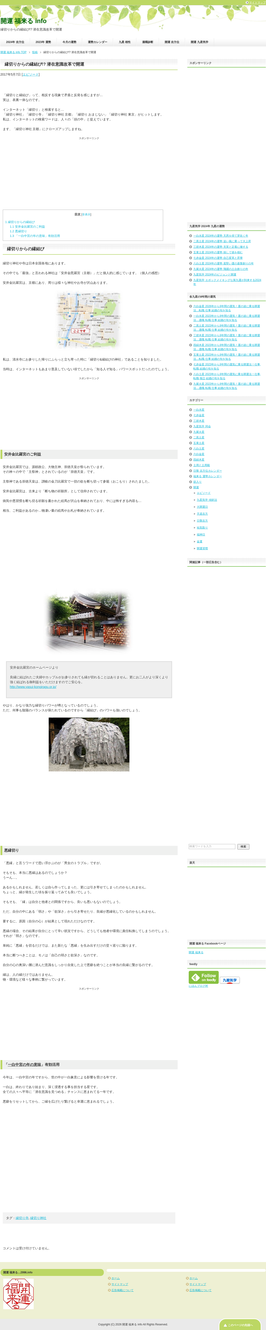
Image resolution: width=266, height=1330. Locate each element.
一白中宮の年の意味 (24, 1065)
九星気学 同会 (202, 426)
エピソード (31, 74)
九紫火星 (198, 432)
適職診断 (147, 42)
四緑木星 (198, 459)
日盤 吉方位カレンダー (207, 470)
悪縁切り (18, 231)
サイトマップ (119, 1284)
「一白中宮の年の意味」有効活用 (35, 236)
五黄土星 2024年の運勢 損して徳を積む (217, 252)
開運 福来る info (23, 21)
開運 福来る (196, 952)
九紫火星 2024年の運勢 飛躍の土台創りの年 (220, 269)
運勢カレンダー (97, 42)
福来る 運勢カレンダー (207, 476)
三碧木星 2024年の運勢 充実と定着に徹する (220, 246)
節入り (197, 481)
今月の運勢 (69, 42)
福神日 (201, 534)
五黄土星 (198, 443)
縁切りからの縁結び (20, 222)
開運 (196, 487)
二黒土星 (198, 437)
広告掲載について (122, 1290)
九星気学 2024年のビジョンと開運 (214, 274)
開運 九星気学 (199, 42)
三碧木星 (198, 420)
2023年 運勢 (43, 42)
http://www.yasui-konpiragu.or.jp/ (33, 687)
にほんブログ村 (198, 986)
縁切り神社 (38, 1218)
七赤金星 (198, 415)
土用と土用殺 (201, 465)
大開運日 (202, 506)
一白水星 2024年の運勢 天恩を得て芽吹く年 (220, 235)
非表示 (86, 214)
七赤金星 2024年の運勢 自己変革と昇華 (217, 258)
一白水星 (198, 409)
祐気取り (202, 527)
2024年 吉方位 (15, 42)
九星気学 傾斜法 (207, 499)
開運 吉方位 (172, 42)
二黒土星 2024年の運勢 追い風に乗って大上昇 (222, 241)
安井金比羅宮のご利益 (27, 226)
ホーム (115, 1278)
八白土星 (198, 448)
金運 (199, 541)
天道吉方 (202, 513)
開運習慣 (202, 548)
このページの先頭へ (240, 1325)
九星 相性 (125, 42)
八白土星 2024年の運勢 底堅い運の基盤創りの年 (223, 263)
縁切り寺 (22, 1218)
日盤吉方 (202, 520)
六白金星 (198, 454)
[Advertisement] (89, 172)
